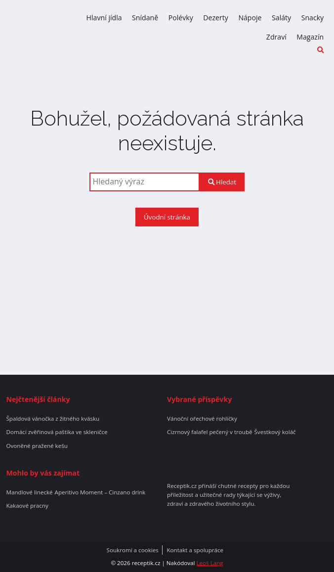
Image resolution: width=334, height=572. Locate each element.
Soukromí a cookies (133, 550)
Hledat (222, 181)
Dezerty (215, 17)
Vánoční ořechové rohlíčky (202, 418)
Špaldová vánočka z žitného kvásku (52, 418)
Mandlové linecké (29, 492)
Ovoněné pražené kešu (36, 445)
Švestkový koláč (274, 432)
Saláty (281, 17)
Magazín (310, 37)
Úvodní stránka (167, 217)
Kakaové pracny (27, 505)
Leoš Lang (209, 563)
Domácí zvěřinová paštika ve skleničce (56, 432)
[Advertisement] (167, 300)
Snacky (312, 17)
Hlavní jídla (104, 17)
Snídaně (145, 17)
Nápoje (249, 17)
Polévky (180, 17)
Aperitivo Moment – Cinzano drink (100, 492)
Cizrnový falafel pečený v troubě (209, 432)
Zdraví (276, 37)
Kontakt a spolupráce (195, 550)
